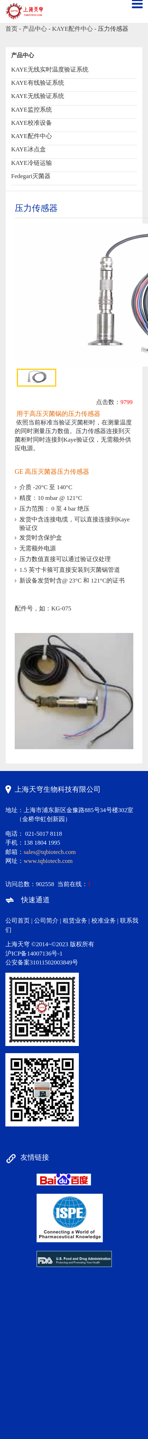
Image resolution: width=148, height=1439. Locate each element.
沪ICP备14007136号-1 (34, 953)
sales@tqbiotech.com (50, 852)
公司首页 (17, 920)
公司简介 (46, 920)
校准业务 (103, 920)
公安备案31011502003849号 (41, 962)
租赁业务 (75, 920)
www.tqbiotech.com (48, 861)
